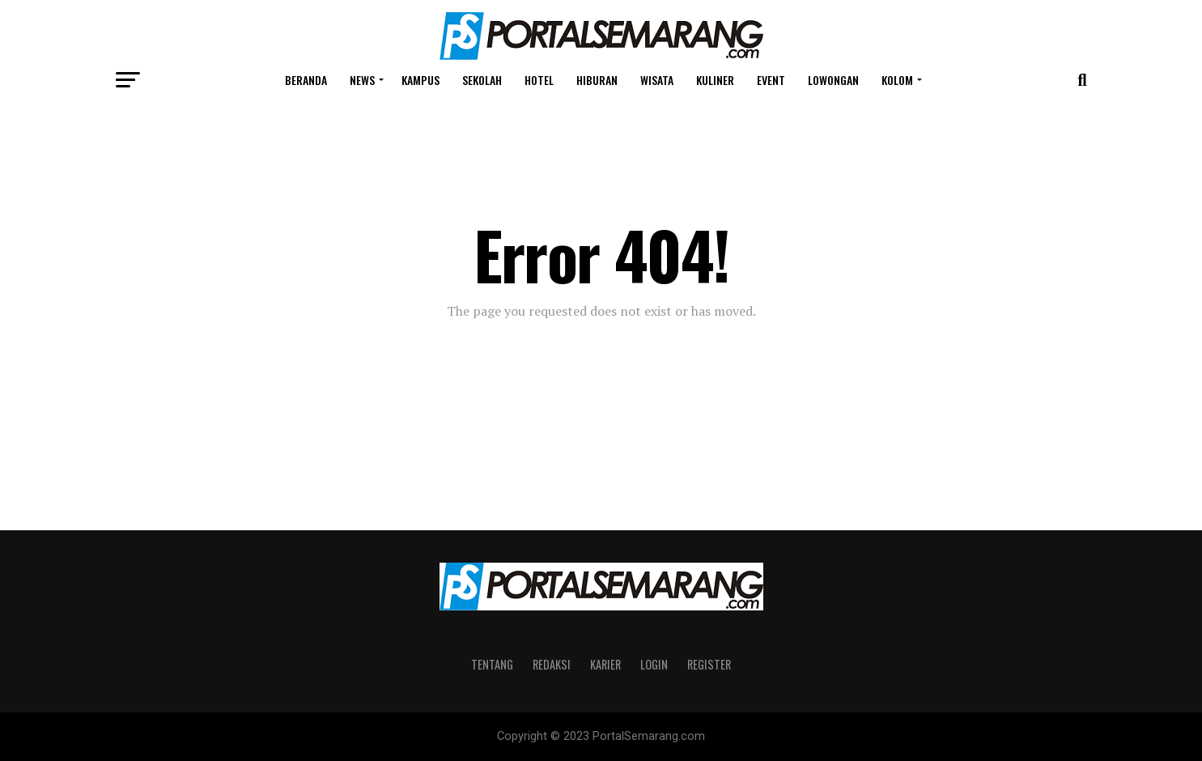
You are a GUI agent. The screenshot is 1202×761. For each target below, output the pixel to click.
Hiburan (597, 79)
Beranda (306, 79)
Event (771, 79)
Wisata (656, 79)
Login (654, 664)
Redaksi (552, 664)
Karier (605, 664)
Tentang (492, 664)
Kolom (897, 79)
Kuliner (715, 79)
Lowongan (833, 79)
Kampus (420, 79)
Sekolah (482, 79)
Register (709, 664)
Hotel (539, 79)
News (362, 79)
